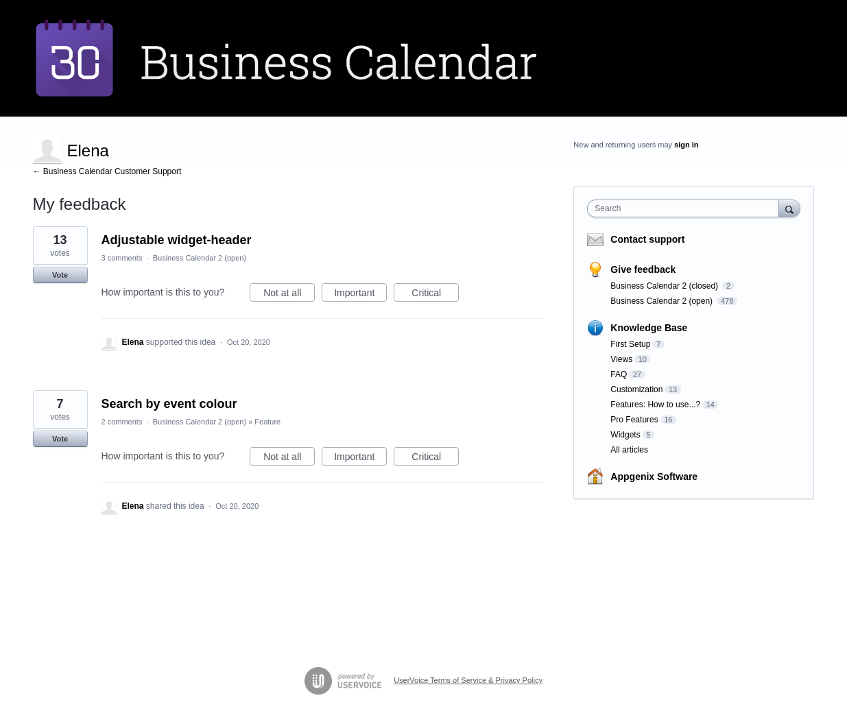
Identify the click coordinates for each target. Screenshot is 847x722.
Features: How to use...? (655, 404)
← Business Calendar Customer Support (107, 171)
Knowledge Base (648, 327)
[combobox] (686, 208)
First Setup (630, 344)
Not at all (289, 294)
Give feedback (643, 269)
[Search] (789, 208)
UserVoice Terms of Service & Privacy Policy (468, 680)
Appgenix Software (653, 476)
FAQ (618, 374)
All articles (629, 450)
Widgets (625, 435)
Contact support (647, 239)
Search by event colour (169, 404)
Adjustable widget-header (177, 240)
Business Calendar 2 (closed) (665, 286)
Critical (435, 294)
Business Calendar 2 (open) (199, 258)
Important (360, 294)
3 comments (122, 258)
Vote (60, 275)
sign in (686, 145)
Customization (636, 389)
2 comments (122, 422)
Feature (267, 422)
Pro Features (634, 419)
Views (621, 359)
